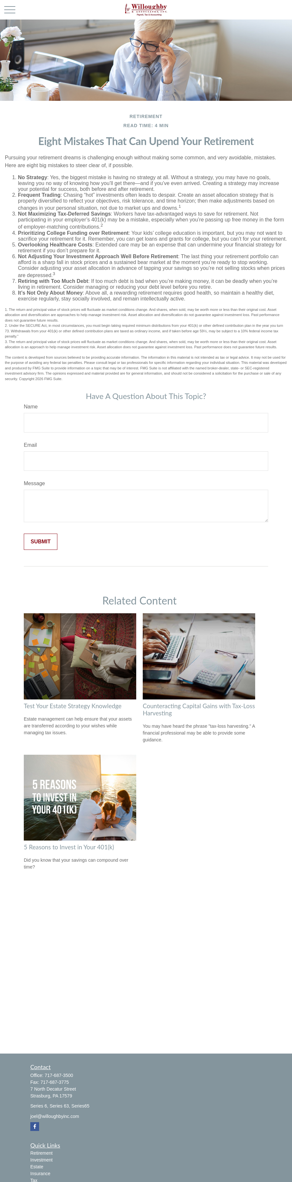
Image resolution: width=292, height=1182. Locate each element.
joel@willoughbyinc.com (54, 1116)
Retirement (41, 1153)
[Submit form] (40, 542)
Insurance (40, 1173)
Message (34, 483)
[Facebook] (34, 1126)
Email (30, 445)
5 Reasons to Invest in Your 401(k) (69, 847)
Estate (36, 1166)
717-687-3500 (59, 1075)
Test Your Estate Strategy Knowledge (73, 706)
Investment (41, 1159)
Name (31, 406)
